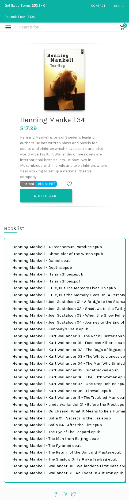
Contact (98, 6)
